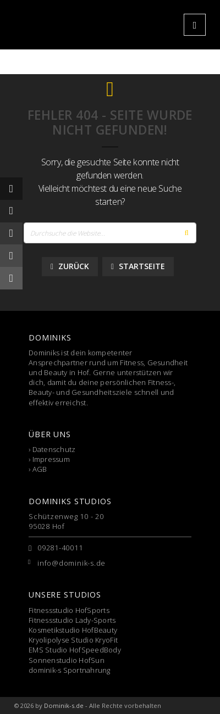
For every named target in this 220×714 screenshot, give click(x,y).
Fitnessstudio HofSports (69, 610)
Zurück (70, 266)
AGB (39, 469)
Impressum (51, 459)
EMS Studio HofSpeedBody (75, 650)
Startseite (138, 266)
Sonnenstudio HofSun (67, 660)
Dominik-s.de (64, 705)
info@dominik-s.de (71, 563)
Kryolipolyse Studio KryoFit (73, 640)
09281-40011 (60, 548)
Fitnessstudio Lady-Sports (72, 620)
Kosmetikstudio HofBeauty (73, 630)
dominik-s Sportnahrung (70, 670)
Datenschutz (54, 449)
